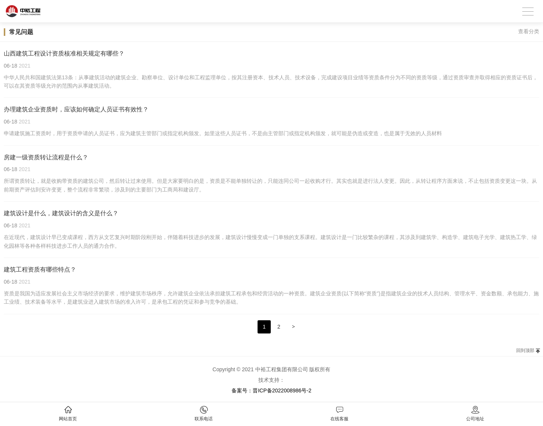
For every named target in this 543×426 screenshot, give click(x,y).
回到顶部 (525, 350)
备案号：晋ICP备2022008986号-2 (271, 390)
